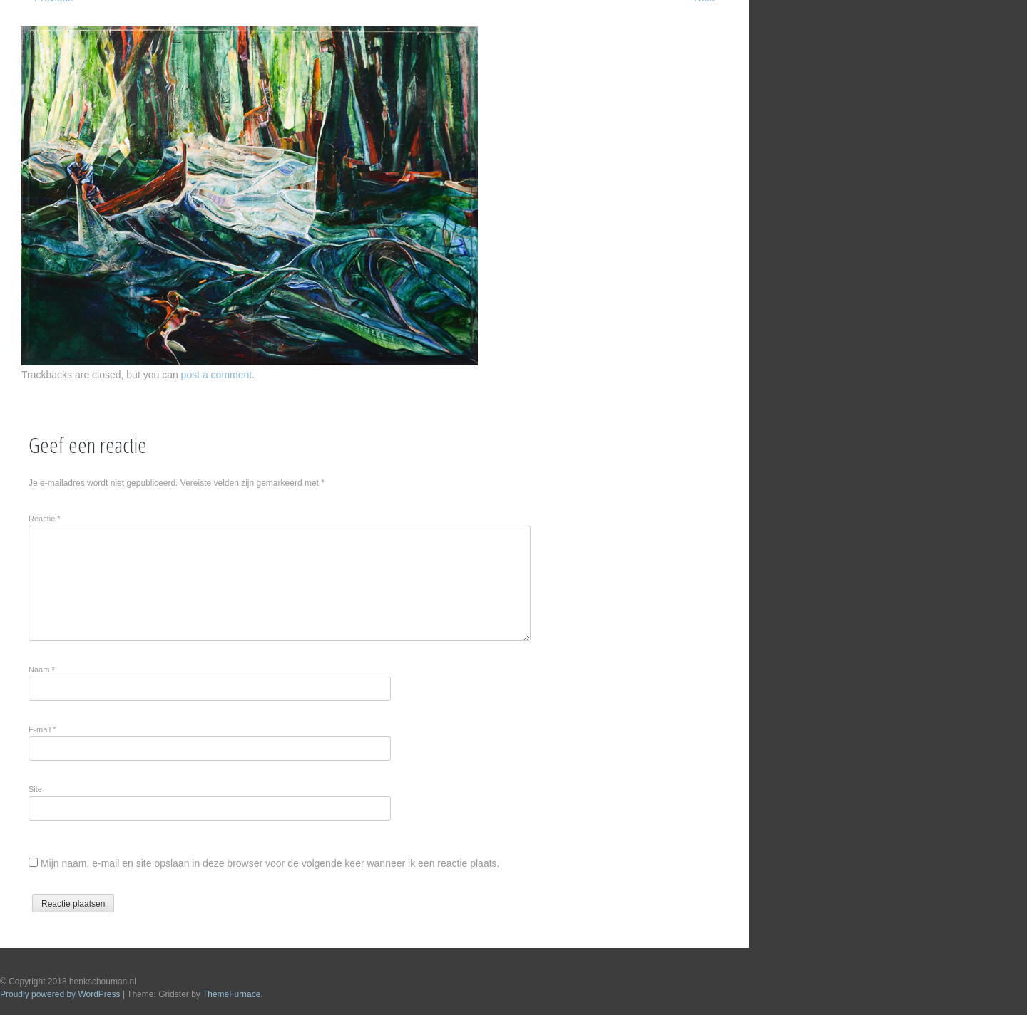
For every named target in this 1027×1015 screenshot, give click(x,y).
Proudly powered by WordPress (60, 994)
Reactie (45, 518)
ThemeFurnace (231, 994)
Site (35, 789)
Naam (42, 669)
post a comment (216, 374)
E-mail (42, 729)
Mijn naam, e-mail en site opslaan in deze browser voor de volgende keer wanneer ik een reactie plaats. (270, 863)
